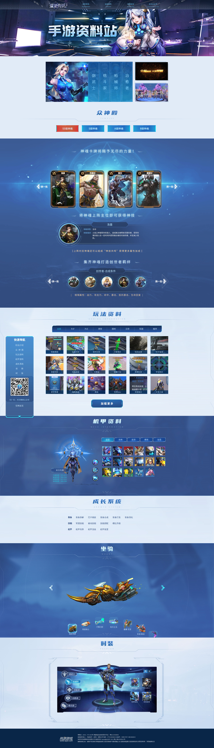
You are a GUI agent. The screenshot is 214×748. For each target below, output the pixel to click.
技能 (70, 523)
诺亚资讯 (85, 4)
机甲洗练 (92, 529)
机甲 (70, 529)
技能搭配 (104, 523)
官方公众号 (153, 4)
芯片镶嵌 (92, 517)
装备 (70, 517)
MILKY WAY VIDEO (130, 6)
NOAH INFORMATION (86, 6)
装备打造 (117, 517)
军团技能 (80, 523)
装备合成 (104, 517)
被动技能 (92, 523)
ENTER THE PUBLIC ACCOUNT (153, 6)
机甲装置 (104, 529)
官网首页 (19, 406)
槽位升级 (117, 523)
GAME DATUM (108, 6)
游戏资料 (108, 4)
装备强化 (129, 517)
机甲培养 (80, 529)
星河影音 (130, 4)
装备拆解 (80, 517)
